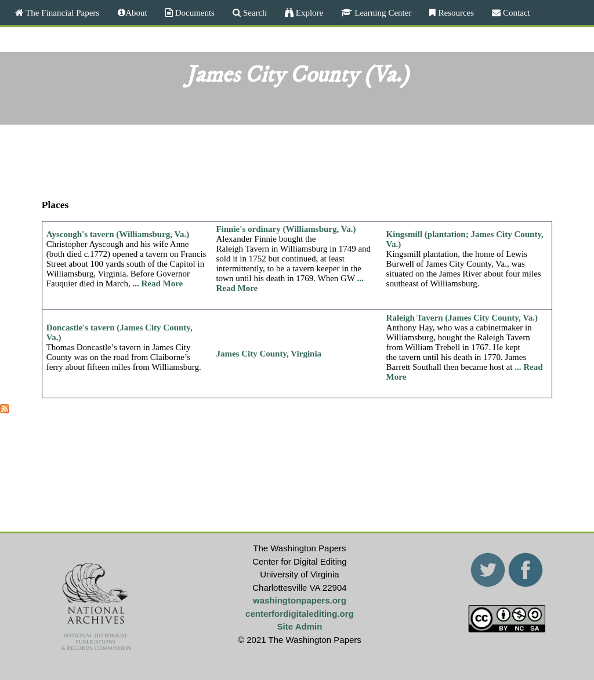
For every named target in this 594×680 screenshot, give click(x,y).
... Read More (157, 283)
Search (254, 12)
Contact (515, 12)
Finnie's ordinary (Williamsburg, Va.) (286, 229)
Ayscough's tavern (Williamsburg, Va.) (118, 234)
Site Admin (300, 626)
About (136, 12)
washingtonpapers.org (299, 600)
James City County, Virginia (268, 353)
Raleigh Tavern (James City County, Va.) (462, 317)
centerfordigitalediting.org (299, 614)
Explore (308, 12)
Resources (455, 12)
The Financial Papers (61, 12)
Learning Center (381, 12)
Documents (194, 12)
